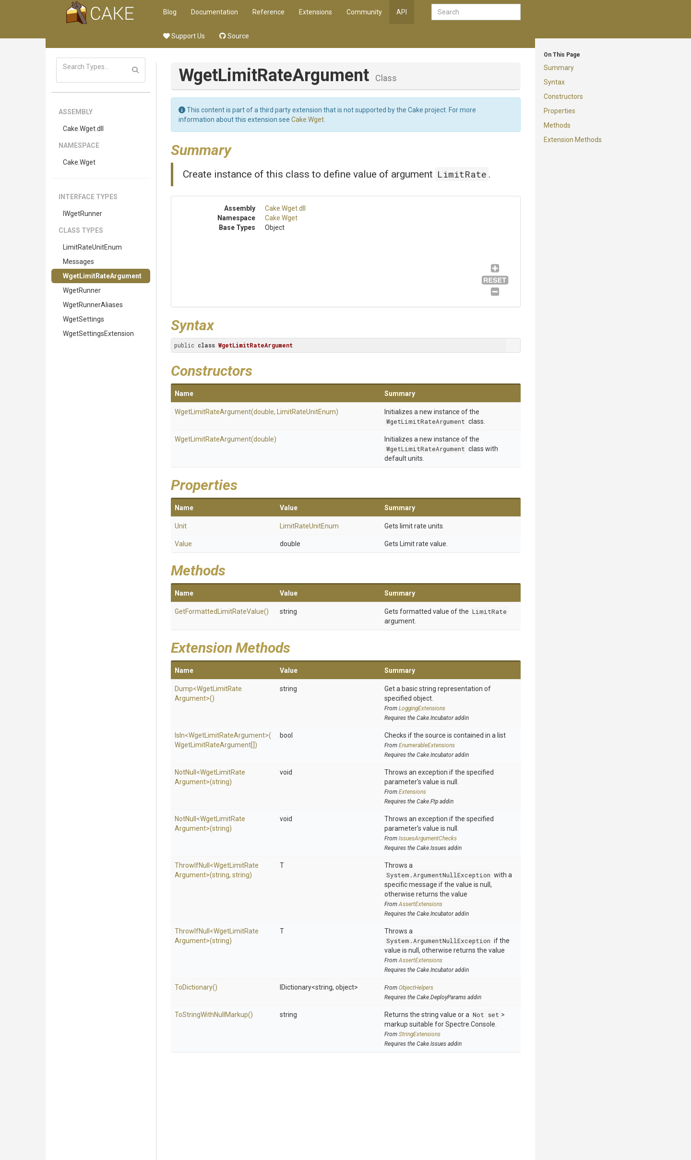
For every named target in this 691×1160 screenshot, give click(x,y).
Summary (559, 68)
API (401, 12)
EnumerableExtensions (427, 745)
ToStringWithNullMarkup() (214, 1014)
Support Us (184, 36)
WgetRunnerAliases (93, 305)
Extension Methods (573, 140)
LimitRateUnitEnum (92, 247)
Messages (78, 261)
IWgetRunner (82, 213)
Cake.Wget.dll (83, 128)
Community (364, 12)
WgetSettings (83, 319)
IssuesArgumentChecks (428, 838)
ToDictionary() (196, 987)
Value (183, 544)
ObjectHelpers (416, 987)
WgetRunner (82, 290)
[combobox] (476, 12)
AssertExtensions (420, 904)
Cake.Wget (79, 162)
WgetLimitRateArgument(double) (225, 439)
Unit (181, 526)
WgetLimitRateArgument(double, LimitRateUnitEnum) (256, 412)
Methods (557, 125)
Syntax (554, 82)
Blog (170, 12)
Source (234, 36)
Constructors (563, 96)
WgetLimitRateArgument (102, 276)
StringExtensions (420, 1034)
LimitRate (462, 174)
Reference (268, 12)
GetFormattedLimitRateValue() (222, 611)
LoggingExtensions (422, 708)
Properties (559, 111)
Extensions (315, 12)
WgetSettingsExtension (98, 333)
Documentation (214, 12)
